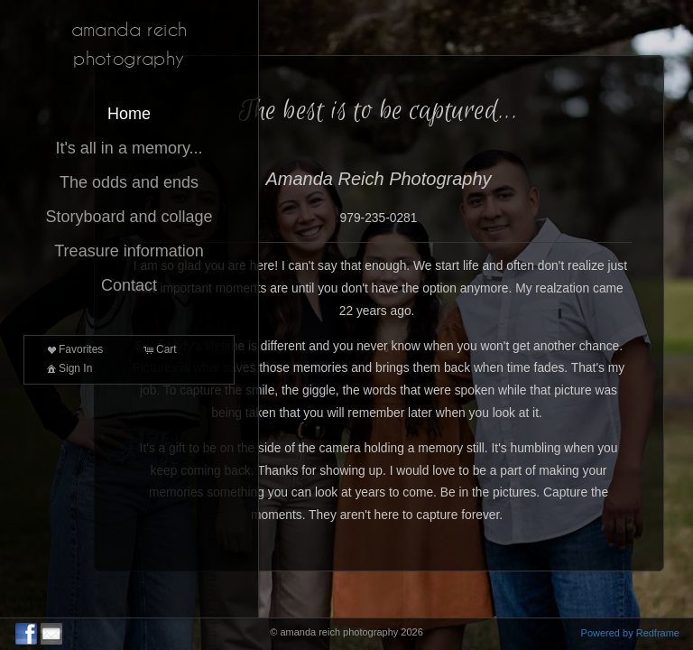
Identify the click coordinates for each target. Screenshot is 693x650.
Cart (159, 349)
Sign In (68, 368)
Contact (129, 285)
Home (129, 114)
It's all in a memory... (128, 148)
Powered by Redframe (630, 632)
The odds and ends (129, 182)
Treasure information (128, 251)
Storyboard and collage (128, 217)
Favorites (73, 349)
